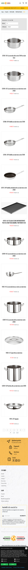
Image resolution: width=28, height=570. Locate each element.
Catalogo (3, 478)
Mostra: (3, 23)
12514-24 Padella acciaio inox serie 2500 (14, 155)
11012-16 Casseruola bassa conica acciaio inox (14, 287)
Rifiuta (12, 564)
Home (3, 12)
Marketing (16, 561)
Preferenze (17, 559)
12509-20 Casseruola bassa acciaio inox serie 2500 (14, 89)
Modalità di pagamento (5, 499)
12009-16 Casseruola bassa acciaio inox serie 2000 (14, 255)
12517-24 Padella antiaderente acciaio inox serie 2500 (14, 189)
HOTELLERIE (12, 12)
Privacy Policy (3, 483)
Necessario (4, 559)
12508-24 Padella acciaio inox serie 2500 (14, 121)
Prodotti (6, 12)
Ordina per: (4, 27)
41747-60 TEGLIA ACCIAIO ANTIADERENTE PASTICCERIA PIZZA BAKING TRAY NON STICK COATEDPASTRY (14, 223)
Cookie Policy (3, 486)
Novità (2, 496)
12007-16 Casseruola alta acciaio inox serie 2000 (14, 321)
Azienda (2, 474)
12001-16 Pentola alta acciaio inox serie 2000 (14, 386)
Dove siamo (3, 481)
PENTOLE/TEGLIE (19, 12)
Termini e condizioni (5, 501)
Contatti (2, 476)
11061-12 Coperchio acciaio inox (14, 353)
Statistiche (4, 561)
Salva (4, 564)
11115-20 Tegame (14, 419)
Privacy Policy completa (18, 567)
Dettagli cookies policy (6, 567)
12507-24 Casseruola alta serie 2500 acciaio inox (14, 56)
